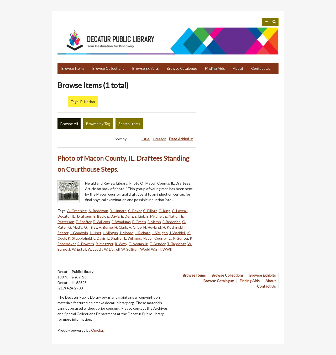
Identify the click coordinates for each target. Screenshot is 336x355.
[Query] (245, 22)
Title (145, 139)
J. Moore (126, 232)
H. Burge (106, 227)
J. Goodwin (79, 232)
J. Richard (142, 232)
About (238, 68)
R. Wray (121, 243)
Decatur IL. (66, 216)
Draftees (84, 216)
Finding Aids (215, 68)
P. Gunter (180, 238)
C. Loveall (179, 210)
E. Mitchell (154, 216)
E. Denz (127, 216)
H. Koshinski (172, 227)
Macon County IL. (157, 238)
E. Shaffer (83, 221)
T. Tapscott (176, 243)
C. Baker (134, 210)
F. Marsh (154, 221)
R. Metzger (104, 243)
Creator (159, 139)
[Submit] (274, 22)
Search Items (129, 123)
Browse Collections (108, 68)
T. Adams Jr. (138, 243)
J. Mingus (110, 232)
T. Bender (157, 243)
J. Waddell (177, 232)
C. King (164, 210)
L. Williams (132, 238)
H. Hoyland (152, 227)
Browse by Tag (98, 123)
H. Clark (120, 227)
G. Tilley (90, 227)
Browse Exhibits (145, 68)
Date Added (179, 139)
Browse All (69, 123)
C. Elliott (150, 210)
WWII (167, 249)
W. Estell (79, 249)
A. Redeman (98, 210)
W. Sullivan (130, 249)
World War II (150, 249)
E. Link (140, 216)
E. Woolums (121, 221)
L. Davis (99, 238)
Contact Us (260, 68)
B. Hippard (118, 210)
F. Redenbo (171, 221)
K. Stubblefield (80, 238)
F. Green (139, 221)
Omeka (97, 330)
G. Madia (75, 227)
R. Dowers (85, 243)
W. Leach (95, 249)
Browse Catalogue (182, 68)
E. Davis (113, 216)
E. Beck (99, 216)
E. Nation (172, 216)
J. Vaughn (160, 232)
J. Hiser (95, 232)
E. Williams (101, 221)
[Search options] (266, 22)
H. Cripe (135, 227)
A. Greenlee (77, 210)
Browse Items (73, 68)
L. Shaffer (115, 238)
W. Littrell (112, 249)
